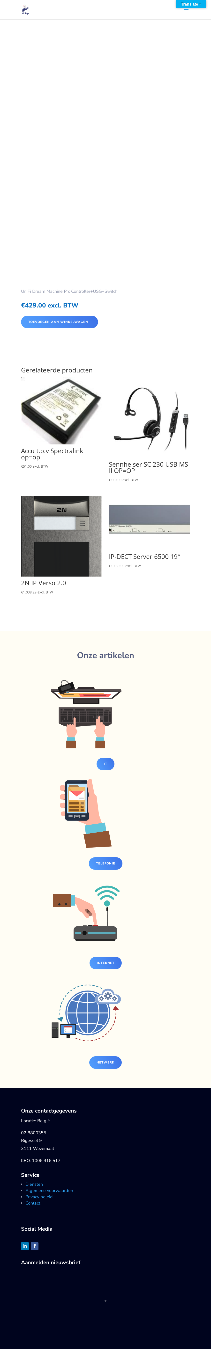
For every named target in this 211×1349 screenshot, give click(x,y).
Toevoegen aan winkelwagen (58, 322)
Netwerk (105, 1062)
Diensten (34, 1184)
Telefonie (105, 863)
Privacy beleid (39, 1197)
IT (105, 764)
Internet (105, 963)
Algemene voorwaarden (49, 1190)
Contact (32, 1203)
